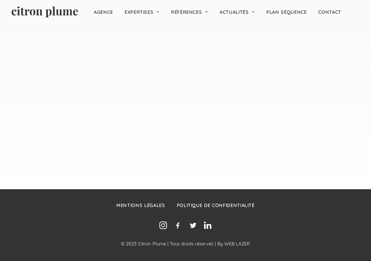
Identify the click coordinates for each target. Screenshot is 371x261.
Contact (329, 12)
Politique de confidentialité (216, 205)
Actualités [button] (237, 12)
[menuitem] (103, 12)
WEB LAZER (237, 243)
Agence (103, 12)
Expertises (142, 12)
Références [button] (189, 12)
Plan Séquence (286, 12)
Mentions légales (140, 205)
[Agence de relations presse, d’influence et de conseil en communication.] (45, 12)
